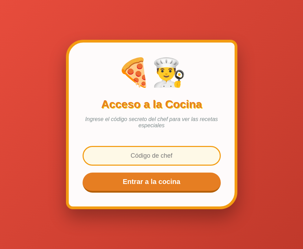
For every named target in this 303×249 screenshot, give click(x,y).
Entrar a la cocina (151, 181)
